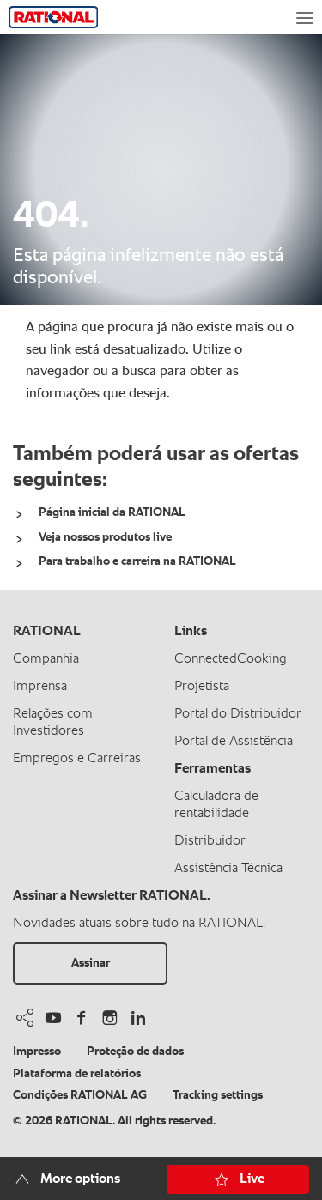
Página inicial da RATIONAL (112, 512)
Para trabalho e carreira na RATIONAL (137, 561)
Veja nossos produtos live (105, 537)
